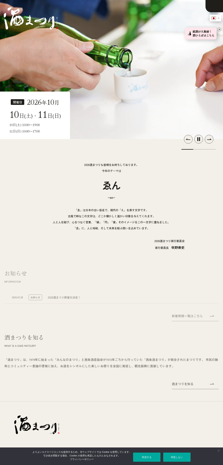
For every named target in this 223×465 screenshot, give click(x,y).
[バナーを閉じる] (220, 30)
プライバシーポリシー (82, 459)
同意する (147, 457)
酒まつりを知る (193, 385)
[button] (188, 139)
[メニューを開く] (214, 6)
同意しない (177, 457)
